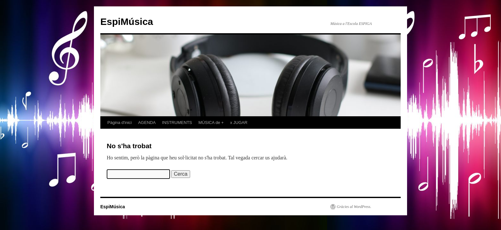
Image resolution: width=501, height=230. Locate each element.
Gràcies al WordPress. (354, 206)
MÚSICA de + (211, 122)
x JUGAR (238, 122)
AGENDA (147, 122)
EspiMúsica (126, 21)
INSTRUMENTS (177, 122)
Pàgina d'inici (119, 122)
